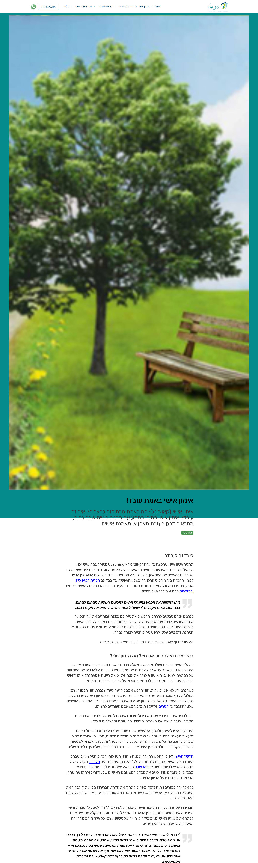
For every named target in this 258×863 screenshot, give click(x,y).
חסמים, (163, 706)
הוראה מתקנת (105, 6)
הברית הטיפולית (88, 580)
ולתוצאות (186, 591)
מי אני (158, 6)
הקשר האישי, (183, 756)
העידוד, (94, 761)
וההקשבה (142, 767)
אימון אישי (144, 6)
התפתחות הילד (83, 6)
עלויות (66, 6)
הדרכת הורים (126, 6)
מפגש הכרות (48, 6)
